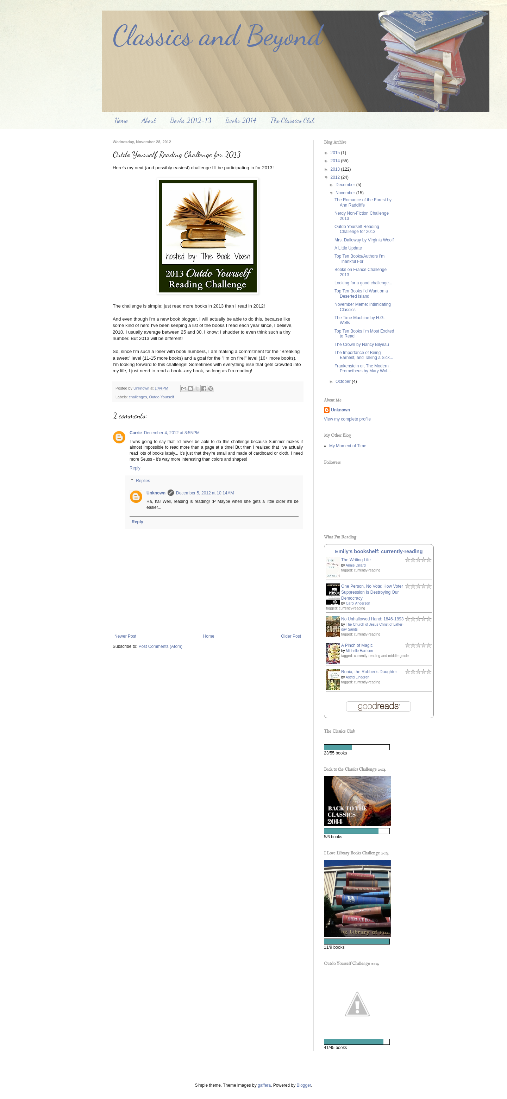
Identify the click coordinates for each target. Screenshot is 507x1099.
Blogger (304, 1085)
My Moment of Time (347, 445)
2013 (336, 169)
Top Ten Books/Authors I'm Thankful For (359, 259)
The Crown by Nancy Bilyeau (361, 344)
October (344, 381)
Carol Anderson (358, 603)
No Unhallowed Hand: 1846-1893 (372, 619)
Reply (135, 468)
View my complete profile (347, 419)
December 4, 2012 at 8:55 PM (172, 432)
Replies (143, 480)
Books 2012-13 (190, 120)
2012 (336, 177)
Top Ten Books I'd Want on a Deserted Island (361, 293)
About (149, 120)
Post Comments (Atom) (160, 646)
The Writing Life (356, 559)
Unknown (155, 493)
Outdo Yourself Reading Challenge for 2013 (356, 229)
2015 (336, 152)
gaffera (264, 1085)
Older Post (291, 636)
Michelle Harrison (359, 651)
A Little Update (348, 248)
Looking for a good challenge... (363, 282)
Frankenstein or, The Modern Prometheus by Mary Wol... (362, 368)
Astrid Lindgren (357, 677)
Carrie (136, 432)
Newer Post (125, 636)
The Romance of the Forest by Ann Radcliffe (363, 202)
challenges (138, 397)
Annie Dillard (356, 565)
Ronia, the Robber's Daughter (369, 671)
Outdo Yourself (161, 397)
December (346, 184)
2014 (336, 160)
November (346, 192)
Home (120, 120)
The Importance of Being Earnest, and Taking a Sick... (363, 355)
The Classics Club (292, 120)
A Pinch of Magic (357, 645)
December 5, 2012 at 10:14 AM (205, 493)
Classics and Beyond (217, 35)
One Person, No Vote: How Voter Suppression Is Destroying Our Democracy (372, 592)
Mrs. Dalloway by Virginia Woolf (364, 240)
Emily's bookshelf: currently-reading (379, 551)
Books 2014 (240, 120)
